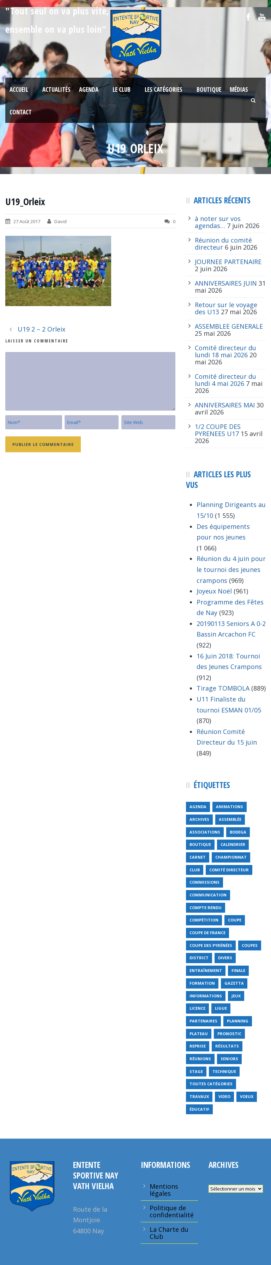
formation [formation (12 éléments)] (202, 983)
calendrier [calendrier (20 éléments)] (233, 844)
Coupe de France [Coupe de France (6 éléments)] (207, 932)
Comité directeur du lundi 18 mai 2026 (225, 351)
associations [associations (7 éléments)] (204, 832)
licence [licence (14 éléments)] (197, 1008)
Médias (239, 89)
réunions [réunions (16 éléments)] (200, 1058)
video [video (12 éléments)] (224, 1096)
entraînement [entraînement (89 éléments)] (205, 970)
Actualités (56, 89)
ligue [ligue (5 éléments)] (221, 1008)
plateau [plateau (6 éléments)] (198, 1033)
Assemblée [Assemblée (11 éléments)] (230, 819)
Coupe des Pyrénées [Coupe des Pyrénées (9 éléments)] (210, 945)
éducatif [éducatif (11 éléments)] (199, 1109)
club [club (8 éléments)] (194, 869)
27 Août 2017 (26, 221)
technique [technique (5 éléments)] (224, 1071)
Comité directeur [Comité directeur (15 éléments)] (229, 869)
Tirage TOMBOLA (223, 688)
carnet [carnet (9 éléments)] (197, 857)
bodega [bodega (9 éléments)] (238, 832)
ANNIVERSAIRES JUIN (226, 283)
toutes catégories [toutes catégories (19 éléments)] (211, 1083)
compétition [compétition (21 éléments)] (203, 920)
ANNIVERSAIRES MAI (225, 405)
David (60, 221)
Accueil (19, 89)
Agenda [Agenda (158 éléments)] (197, 806)
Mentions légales (164, 1190)
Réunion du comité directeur (223, 243)
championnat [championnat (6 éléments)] (231, 857)
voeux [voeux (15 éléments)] (246, 1096)
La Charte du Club (169, 1233)
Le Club (122, 89)
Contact (21, 112)
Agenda (88, 89)
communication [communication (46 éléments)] (208, 894)
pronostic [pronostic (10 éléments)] (229, 1033)
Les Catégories (163, 89)
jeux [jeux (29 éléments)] (236, 995)
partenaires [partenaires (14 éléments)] (203, 1021)
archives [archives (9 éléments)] (199, 819)
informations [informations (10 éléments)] (205, 995)
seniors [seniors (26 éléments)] (229, 1058)
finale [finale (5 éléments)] (238, 970)
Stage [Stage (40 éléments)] (196, 1071)
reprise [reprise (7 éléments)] (197, 1046)
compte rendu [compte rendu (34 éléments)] (205, 907)
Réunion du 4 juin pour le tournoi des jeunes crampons (231, 569)
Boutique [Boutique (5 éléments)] (200, 844)
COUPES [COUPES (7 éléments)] (250, 945)
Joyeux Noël (214, 591)
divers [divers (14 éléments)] (225, 957)
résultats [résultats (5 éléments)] (227, 1046)
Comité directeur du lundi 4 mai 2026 (225, 380)
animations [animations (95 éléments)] (229, 806)
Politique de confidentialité (172, 1211)
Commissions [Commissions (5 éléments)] (204, 882)
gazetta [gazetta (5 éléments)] (234, 983)
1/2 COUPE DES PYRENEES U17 (218, 430)
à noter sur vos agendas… (218, 222)
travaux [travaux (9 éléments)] (199, 1096)
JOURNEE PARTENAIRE (228, 261)
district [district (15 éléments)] (199, 957)
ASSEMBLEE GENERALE (229, 326)
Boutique (209, 89)
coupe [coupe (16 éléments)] (234, 920)
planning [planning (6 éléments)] (237, 1021)
